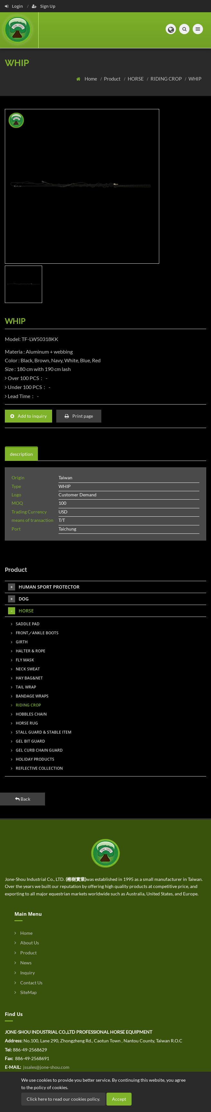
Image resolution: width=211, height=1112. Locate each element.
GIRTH (19, 642)
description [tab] (21, 454)
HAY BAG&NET (27, 678)
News (23, 962)
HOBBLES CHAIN (29, 714)
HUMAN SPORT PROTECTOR (43, 586)
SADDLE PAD (25, 624)
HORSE (136, 79)
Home (91, 79)
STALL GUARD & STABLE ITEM (41, 732)
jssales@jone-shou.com (45, 1067)
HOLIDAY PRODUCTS (32, 759)
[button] (171, 29)
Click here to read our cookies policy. (63, 1099)
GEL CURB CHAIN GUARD (37, 750)
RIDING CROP (167, 79)
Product (113, 79)
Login (14, 6)
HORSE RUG (24, 723)
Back (22, 799)
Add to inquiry (28, 416)
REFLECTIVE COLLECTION (37, 768)
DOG (18, 598)
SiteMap (25, 992)
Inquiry (24, 972)
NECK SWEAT (25, 669)
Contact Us (28, 982)
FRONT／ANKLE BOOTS (35, 633)
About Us (26, 942)
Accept (119, 1099)
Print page (79, 416)
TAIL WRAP (23, 687)
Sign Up (43, 6)
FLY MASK (22, 660)
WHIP (194, 79)
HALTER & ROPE (28, 651)
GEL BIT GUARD (28, 741)
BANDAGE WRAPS (30, 696)
